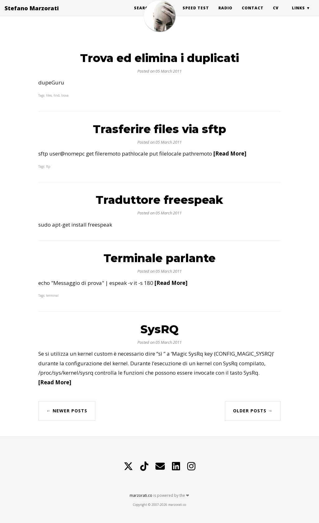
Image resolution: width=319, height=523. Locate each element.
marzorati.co (141, 495)
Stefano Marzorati (32, 14)
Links (298, 14)
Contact (253, 14)
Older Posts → (253, 411)
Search (142, 14)
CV (276, 14)
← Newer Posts (66, 411)
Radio (225, 14)
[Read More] (229, 153)
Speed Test (196, 14)
